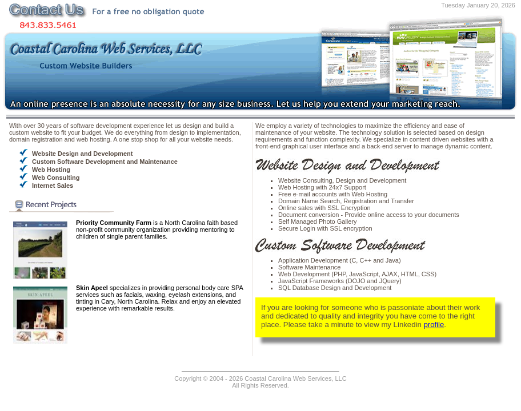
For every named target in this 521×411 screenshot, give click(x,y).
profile (433, 324)
